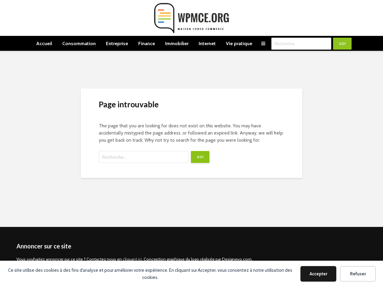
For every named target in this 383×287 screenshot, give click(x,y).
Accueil (44, 43)
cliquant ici (132, 259)
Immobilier (177, 43)
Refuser (358, 274)
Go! (342, 43)
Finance (146, 43)
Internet (207, 43)
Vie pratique (239, 43)
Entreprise (117, 43)
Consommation (79, 43)
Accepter (318, 274)
